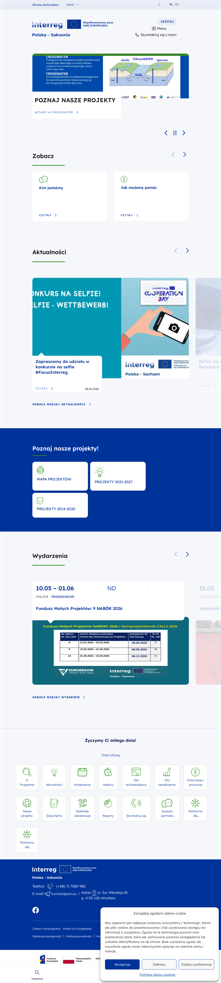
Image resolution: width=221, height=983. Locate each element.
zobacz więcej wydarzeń (59, 697)
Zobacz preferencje (196, 964)
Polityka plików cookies (157, 975)
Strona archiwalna (45, 5)
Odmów (159, 964)
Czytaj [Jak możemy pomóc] (130, 215)
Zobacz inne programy (46, 928)
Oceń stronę (111, 755)
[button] (184, 154)
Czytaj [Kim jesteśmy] (48, 215)
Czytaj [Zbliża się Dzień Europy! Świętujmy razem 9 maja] (208, 386)
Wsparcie (37, 975)
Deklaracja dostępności (46, 936)
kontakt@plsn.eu (64, 894)
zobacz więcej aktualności (61, 404)
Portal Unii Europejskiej (77, 928)
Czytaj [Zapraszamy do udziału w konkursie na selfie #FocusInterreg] (45, 388)
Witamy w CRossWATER (57, 112)
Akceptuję (122, 964)
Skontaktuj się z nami (155, 35)
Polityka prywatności (79, 936)
